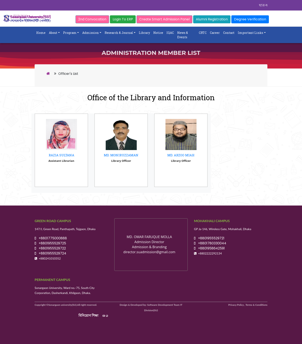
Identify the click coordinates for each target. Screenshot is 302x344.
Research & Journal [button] (119, 33)
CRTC (203, 33)
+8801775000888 (51, 238)
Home (41, 33)
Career (215, 33)
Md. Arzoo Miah (180, 155)
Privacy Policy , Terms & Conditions (248, 304)
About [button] (53, 33)
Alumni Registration (212, 19)
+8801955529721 (209, 238)
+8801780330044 (210, 243)
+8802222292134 (210, 253)
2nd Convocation (92, 19)
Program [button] (70, 33)
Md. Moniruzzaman (121, 155)
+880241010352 (50, 258)
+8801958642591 (209, 248)
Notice (158, 33)
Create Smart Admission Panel (164, 19)
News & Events (182, 35)
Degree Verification (250, 19)
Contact (228, 33)
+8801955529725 (50, 243)
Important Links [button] (250, 33)
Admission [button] (90, 33)
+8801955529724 (50, 253)
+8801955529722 (50, 248)
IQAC (170, 33)
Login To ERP (123, 19)
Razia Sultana (61, 155)
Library (144, 33)
